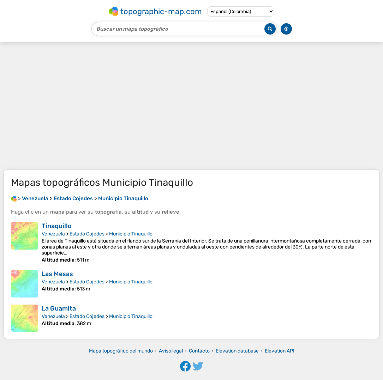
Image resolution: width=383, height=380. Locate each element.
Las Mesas (57, 274)
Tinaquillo (57, 226)
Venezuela (53, 234)
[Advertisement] (191, 105)
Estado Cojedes (87, 234)
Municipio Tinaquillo (130, 234)
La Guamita (59, 308)
